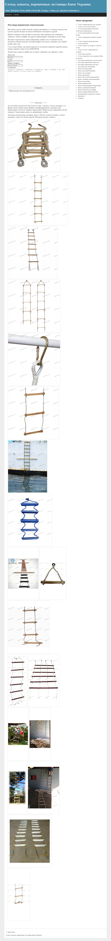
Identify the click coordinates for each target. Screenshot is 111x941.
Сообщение (12, 67)
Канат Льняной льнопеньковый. (89, 79)
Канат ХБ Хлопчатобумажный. (88, 77)
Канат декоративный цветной (88, 92)
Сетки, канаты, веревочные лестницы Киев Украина (48, 4)
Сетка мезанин (83, 43)
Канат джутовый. (84, 75)
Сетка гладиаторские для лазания (89, 24)
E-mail (10, 59)
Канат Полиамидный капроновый (89, 85)
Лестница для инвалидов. (86, 66)
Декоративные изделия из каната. (89, 94)
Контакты (8, 14)
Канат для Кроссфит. (85, 69)
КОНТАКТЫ (34, 49)
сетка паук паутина (84, 54)
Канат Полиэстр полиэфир (87, 90)
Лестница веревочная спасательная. (90, 60)
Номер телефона (14, 63)
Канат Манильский (84, 83)
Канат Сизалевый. (84, 81)
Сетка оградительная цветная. (88, 41)
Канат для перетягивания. (87, 71)
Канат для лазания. (84, 73)
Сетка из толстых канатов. (87, 26)
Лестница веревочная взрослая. (88, 62)
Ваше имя (11, 55)
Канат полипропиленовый (87, 88)
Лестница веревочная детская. (88, 64)
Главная (16, 14)
